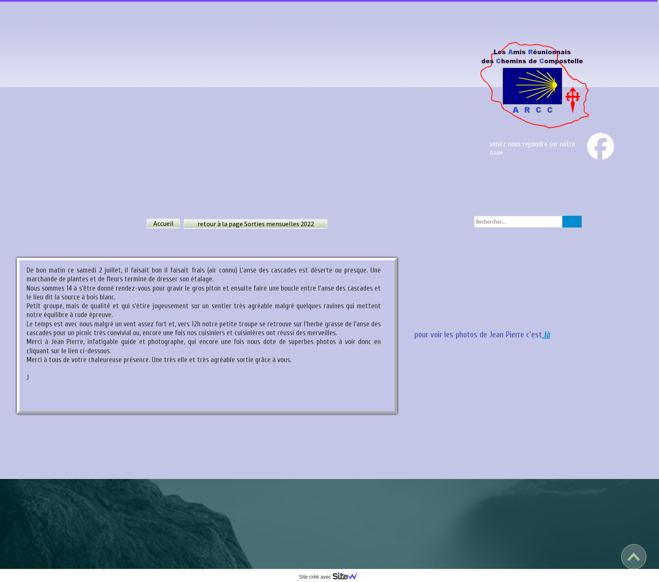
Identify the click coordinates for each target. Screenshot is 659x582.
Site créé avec (331, 577)
